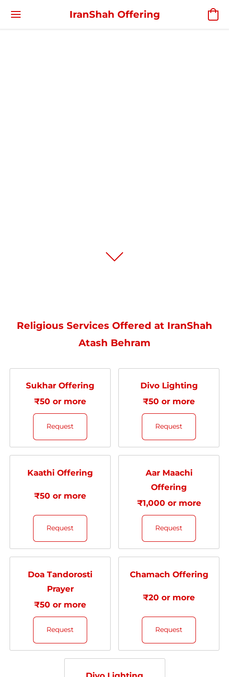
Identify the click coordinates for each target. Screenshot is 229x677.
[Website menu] (15, 14)
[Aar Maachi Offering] (168, 502)
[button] (114, 14)
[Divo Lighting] (168, 408)
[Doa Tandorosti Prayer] (60, 604)
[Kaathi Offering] (60, 502)
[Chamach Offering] (168, 604)
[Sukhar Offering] (60, 408)
